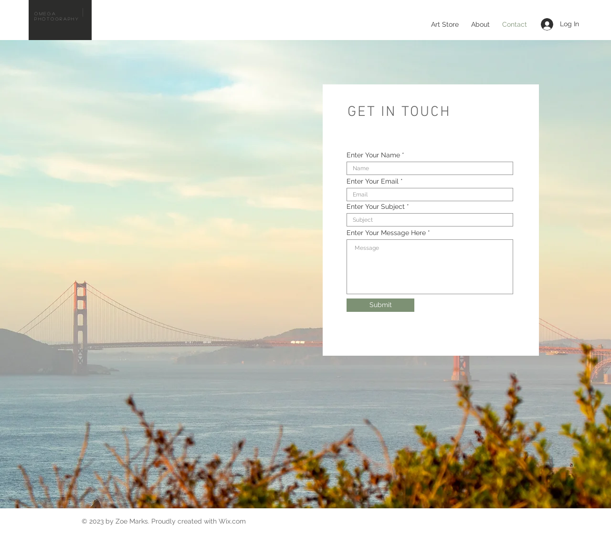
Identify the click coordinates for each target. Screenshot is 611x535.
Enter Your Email (373, 181)
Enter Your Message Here (386, 232)
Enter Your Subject (376, 206)
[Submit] (380, 305)
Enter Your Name (373, 155)
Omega (45, 13)
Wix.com (232, 521)
